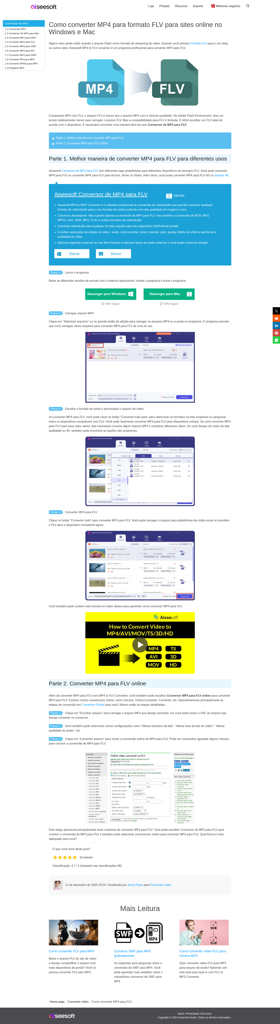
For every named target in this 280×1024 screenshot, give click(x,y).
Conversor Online (93, 704)
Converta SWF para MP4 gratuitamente (132, 953)
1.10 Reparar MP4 (14, 68)
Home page (57, 1001)
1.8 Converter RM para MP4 (19, 59)
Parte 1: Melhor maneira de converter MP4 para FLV (90, 137)
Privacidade (192, 1013)
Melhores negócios (228, 6)
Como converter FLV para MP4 (71, 951)
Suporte (198, 6)
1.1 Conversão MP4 (15, 29)
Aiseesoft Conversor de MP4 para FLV (101, 194)
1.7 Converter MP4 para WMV (20, 55)
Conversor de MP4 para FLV (80, 170)
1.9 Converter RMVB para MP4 (21, 63)
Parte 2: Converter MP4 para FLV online (82, 143)
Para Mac (179, 195)
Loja (151, 6)
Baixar (74, 254)
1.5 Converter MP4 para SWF (20, 46)
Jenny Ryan (135, 884)
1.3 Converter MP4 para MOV (20, 37)
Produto (164, 6)
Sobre (180, 1013)
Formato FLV (198, 43)
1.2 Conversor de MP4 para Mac (22, 33)
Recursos (181, 6)
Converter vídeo (160, 884)
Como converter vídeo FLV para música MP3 (202, 953)
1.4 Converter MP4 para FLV (20, 42)
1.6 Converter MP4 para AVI (19, 50)
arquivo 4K (222, 175)
